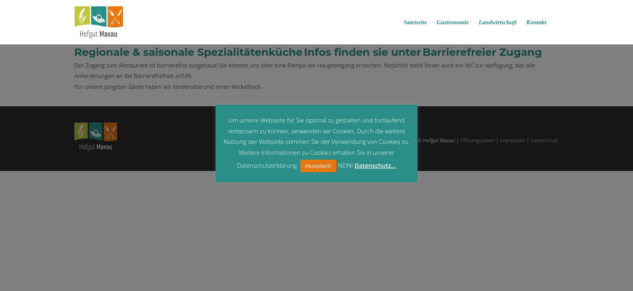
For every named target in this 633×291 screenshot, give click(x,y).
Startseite (415, 22)
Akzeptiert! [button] (318, 165)
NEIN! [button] (345, 165)
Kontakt (536, 22)
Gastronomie (453, 22)
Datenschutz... (375, 165)
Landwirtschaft (498, 22)
